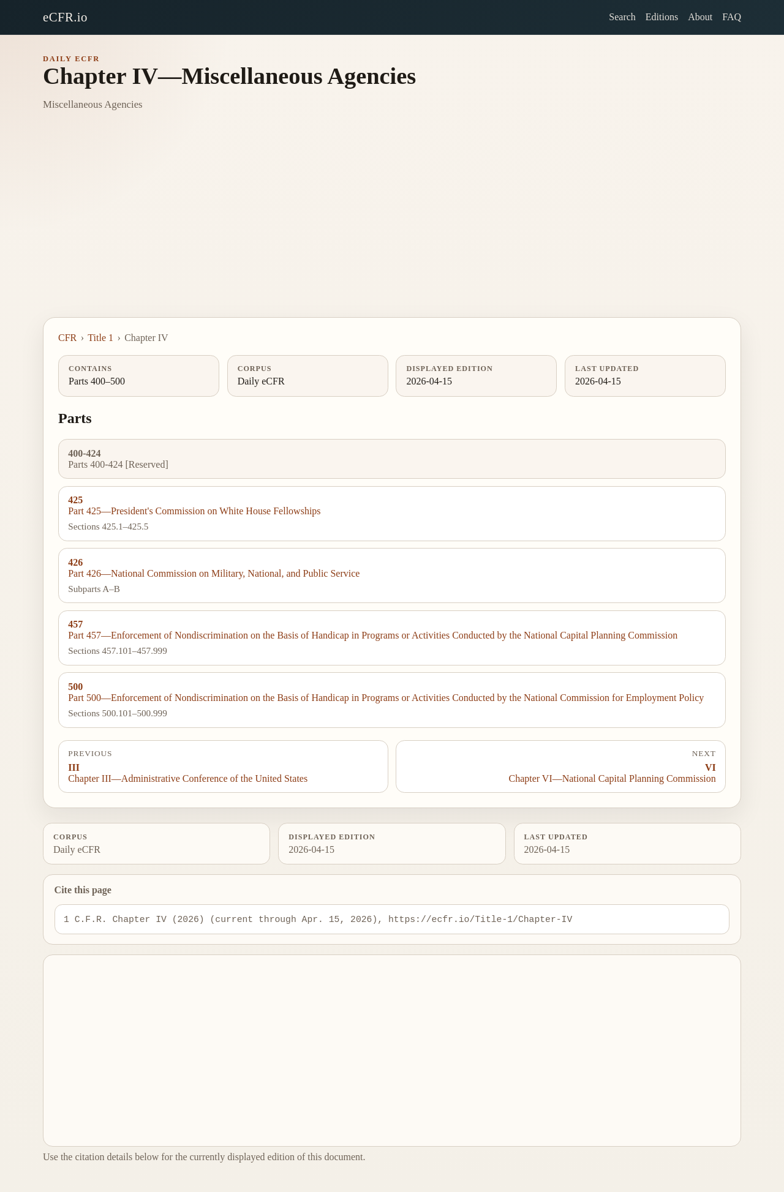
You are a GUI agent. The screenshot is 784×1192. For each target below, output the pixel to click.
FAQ (731, 17)
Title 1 (100, 337)
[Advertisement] (392, 225)
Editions (662, 17)
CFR (67, 337)
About (700, 17)
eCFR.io (65, 17)
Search (622, 17)
